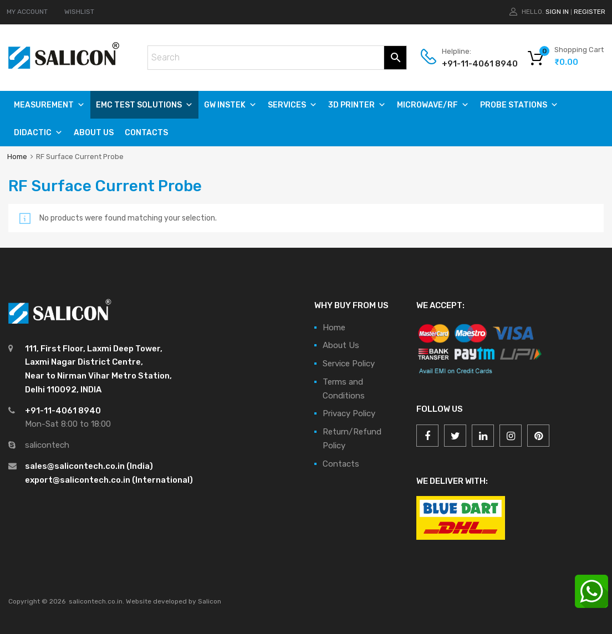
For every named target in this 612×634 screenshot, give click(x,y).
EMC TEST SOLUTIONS (144, 105)
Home (17, 156)
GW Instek (230, 105)
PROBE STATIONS (519, 105)
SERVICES (292, 105)
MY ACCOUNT (27, 12)
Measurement (49, 105)
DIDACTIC (38, 132)
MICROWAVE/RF (433, 105)
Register (589, 12)
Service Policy (349, 364)
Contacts (146, 132)
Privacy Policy (349, 413)
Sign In (557, 12)
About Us (94, 132)
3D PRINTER (357, 105)
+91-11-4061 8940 (469, 64)
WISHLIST (79, 12)
